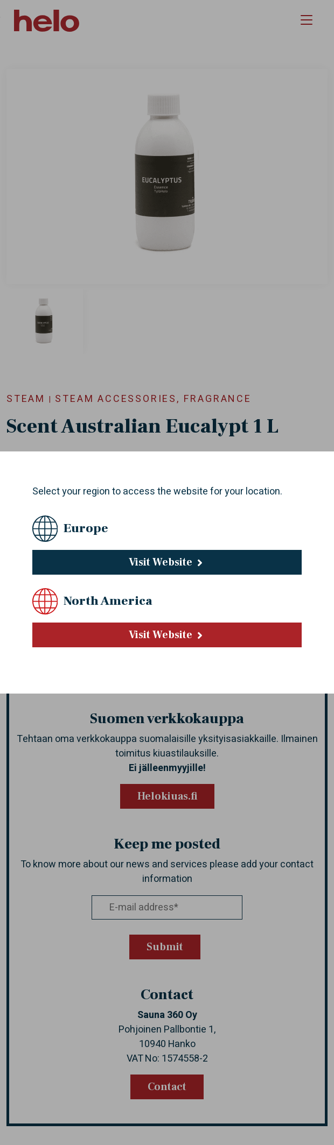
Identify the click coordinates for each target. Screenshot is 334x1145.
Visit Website (167, 562)
